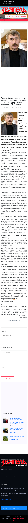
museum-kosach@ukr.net (10, 300)
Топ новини (6, 107)
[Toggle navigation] (3, 20)
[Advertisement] (14, 81)
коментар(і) (18, 107)
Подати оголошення (15, 16)
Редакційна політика (6, 499)
